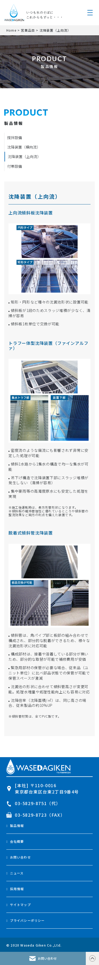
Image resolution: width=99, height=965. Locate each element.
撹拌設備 (14, 137)
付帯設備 (14, 166)
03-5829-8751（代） (33, 803)
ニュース (17, 873)
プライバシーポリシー (27, 920)
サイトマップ (20, 904)
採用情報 (17, 888)
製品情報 (17, 825)
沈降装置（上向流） (24, 156)
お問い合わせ (20, 857)
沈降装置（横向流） (23, 147)
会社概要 (17, 841)
